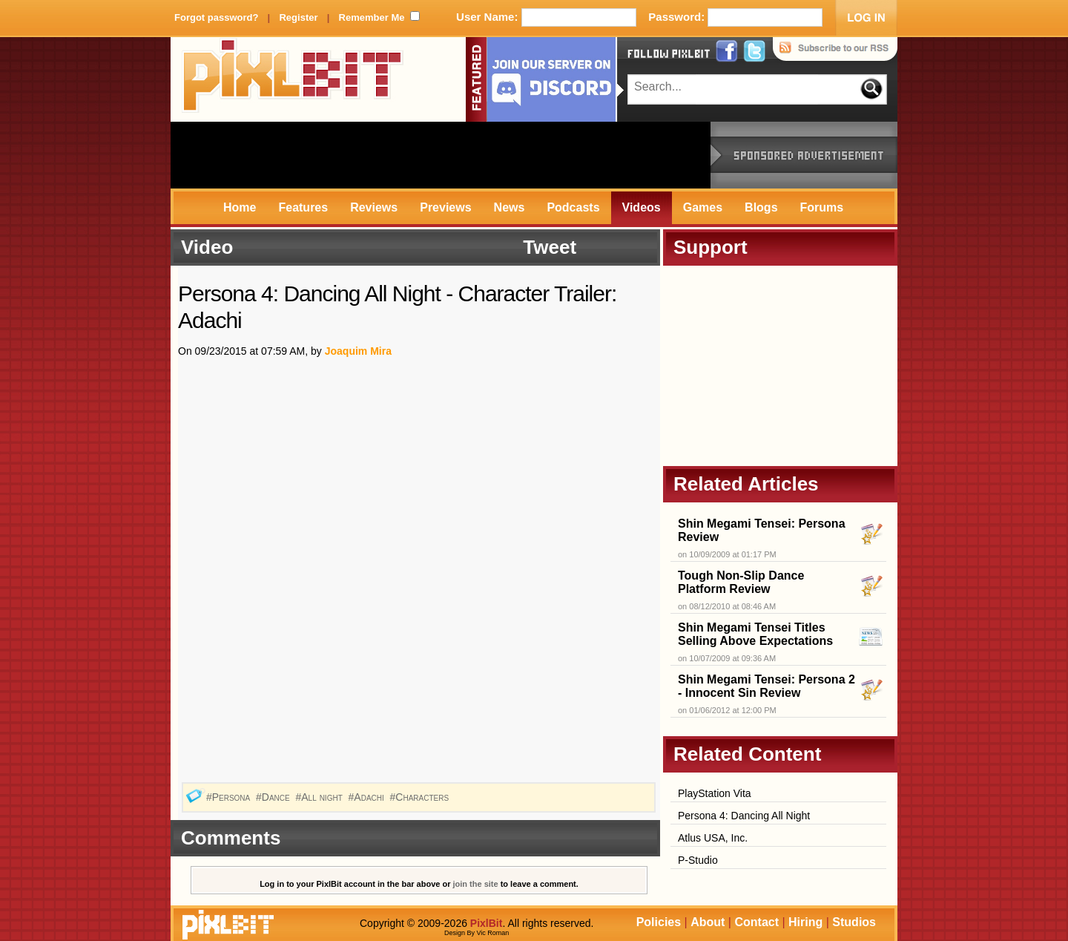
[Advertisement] (441, 155)
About (707, 922)
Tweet (549, 247)
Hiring (805, 922)
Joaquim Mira (358, 351)
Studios (854, 922)
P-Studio (698, 860)
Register (298, 17)
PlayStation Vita (714, 793)
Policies (658, 922)
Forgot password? (216, 17)
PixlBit (293, 79)
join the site (475, 883)
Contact (756, 922)
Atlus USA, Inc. (713, 838)
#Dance (274, 797)
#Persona (229, 797)
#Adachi (368, 797)
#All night (321, 797)
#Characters (421, 797)
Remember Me (372, 17)
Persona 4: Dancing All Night (744, 816)
